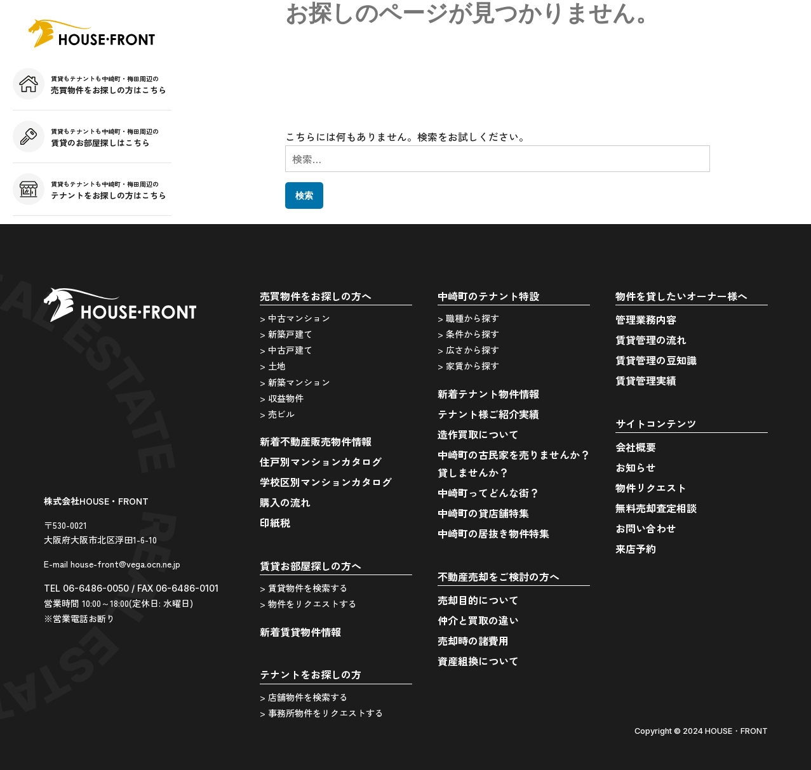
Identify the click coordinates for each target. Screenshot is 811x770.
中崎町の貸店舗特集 (483, 513)
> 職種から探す (468, 318)
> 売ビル (277, 414)
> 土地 (273, 365)
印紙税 (275, 522)
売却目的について (478, 599)
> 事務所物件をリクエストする (322, 713)
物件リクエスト (651, 487)
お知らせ (635, 467)
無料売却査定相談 (656, 507)
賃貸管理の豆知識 (656, 360)
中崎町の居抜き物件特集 (493, 533)
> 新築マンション (295, 382)
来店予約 (635, 548)
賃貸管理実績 (645, 380)
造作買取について (478, 434)
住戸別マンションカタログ (321, 461)
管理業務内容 (645, 319)
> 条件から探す (468, 334)
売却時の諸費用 (473, 640)
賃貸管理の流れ (651, 339)
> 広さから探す (468, 349)
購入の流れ (285, 502)
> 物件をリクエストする (308, 603)
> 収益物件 (282, 398)
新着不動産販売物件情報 (316, 441)
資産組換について (478, 660)
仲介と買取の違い (478, 620)
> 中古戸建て (286, 349)
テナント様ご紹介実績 (488, 414)
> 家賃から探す (468, 365)
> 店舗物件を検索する (304, 697)
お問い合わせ (645, 528)
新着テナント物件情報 (488, 393)
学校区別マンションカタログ (326, 481)
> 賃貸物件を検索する (304, 587)
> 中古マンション (295, 318)
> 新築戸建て (286, 334)
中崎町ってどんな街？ (488, 492)
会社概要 (635, 447)
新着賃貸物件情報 (300, 631)
